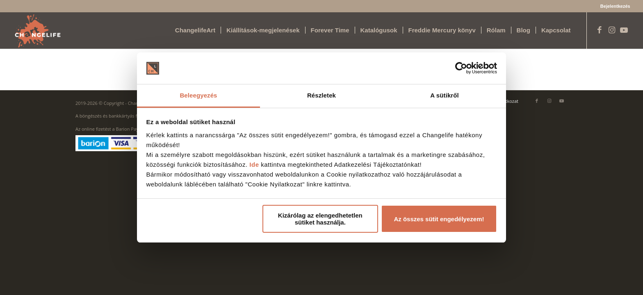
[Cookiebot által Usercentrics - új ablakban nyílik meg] (461, 68)
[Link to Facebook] (599, 30)
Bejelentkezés (615, 6)
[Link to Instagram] (612, 30)
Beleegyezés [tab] (198, 95)
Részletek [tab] (321, 95)
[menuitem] (613, 6)
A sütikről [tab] (444, 95)
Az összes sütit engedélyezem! (439, 219)
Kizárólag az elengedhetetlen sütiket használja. (320, 219)
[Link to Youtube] (624, 30)
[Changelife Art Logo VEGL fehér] (38, 30)
